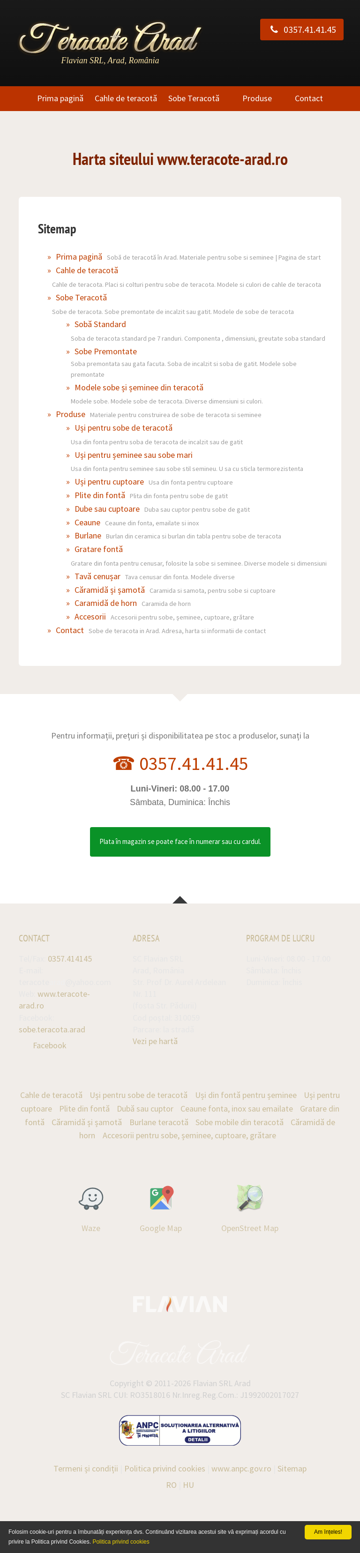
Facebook (50, 1045)
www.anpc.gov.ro (241, 1468)
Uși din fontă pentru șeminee (246, 1095)
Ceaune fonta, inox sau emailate (236, 1108)
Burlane (88, 535)
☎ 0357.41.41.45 (180, 763)
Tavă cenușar (97, 576)
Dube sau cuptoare (107, 508)
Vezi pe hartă (155, 1041)
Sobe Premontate (106, 351)
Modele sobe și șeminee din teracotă (139, 387)
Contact (309, 98)
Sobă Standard (100, 324)
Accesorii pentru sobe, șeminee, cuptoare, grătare (189, 1135)
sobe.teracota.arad (52, 1029)
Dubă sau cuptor (145, 1108)
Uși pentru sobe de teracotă (123, 427)
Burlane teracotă (158, 1122)
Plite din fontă (100, 495)
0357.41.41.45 (302, 29)
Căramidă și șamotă (110, 589)
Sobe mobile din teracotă (239, 1122)
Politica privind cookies (164, 1468)
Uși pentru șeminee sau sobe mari (134, 454)
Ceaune (87, 522)
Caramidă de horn (106, 602)
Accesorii (90, 616)
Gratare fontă (99, 549)
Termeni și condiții (85, 1468)
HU (188, 1484)
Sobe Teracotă (193, 98)
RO (171, 1484)
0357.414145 (70, 958)
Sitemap (292, 1468)
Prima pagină (60, 98)
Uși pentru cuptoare (109, 481)
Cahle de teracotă (126, 98)
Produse (257, 98)
